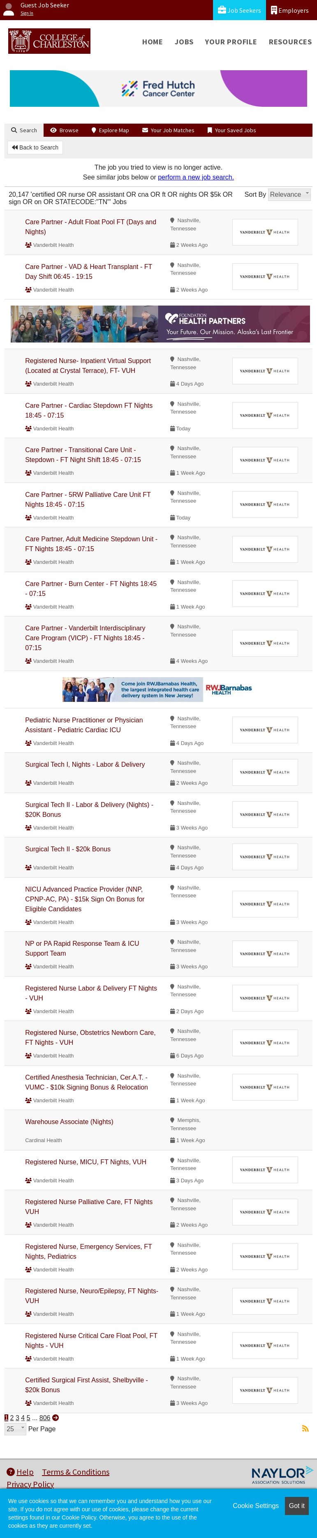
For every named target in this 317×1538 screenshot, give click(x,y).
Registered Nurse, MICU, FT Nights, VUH (85, 1162)
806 (45, 1417)
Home (152, 41)
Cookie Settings (256, 1505)
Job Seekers (239, 10)
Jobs (184, 41)
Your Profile (231, 41)
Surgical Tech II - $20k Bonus (68, 849)
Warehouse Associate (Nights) (69, 1121)
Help (20, 1472)
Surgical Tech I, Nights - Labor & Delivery (85, 764)
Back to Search (35, 147)
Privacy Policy (30, 1484)
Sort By (255, 194)
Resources (290, 41)
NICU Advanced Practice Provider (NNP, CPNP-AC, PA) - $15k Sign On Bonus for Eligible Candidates (84, 899)
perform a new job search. (196, 177)
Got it (297, 1505)
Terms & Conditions (75, 1472)
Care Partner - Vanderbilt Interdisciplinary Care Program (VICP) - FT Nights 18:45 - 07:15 (85, 638)
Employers (290, 10)
